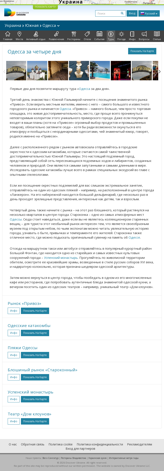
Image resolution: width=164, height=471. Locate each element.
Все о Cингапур (50, 458)
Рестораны (73, 36)
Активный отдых (35, 36)
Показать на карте (142, 51)
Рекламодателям (139, 444)
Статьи (157, 36)
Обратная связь (32, 444)
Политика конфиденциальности (100, 444)
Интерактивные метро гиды (124, 458)
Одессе (134, 237)
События (99, 36)
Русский (149, 13)
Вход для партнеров (80, 449)
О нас (13, 444)
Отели (87, 36)
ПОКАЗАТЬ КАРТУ (45, 6)
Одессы (16, 219)
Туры (111, 36)
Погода (121, 36)
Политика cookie (60, 444)
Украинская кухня (97, 458)
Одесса (84, 88)
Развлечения (56, 36)
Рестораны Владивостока (73, 458)
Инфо (132, 36)
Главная (7, 36)
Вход (132, 13)
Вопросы (144, 36)
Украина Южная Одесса (32, 25)
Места (19, 36)
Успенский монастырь (61, 257)
